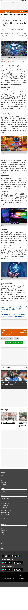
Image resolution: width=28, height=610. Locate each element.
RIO (17, 577)
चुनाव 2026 (6, 14)
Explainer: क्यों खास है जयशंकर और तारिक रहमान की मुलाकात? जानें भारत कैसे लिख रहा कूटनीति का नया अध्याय (14, 309)
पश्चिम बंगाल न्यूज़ (4, 529)
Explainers (8, 18)
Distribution (21, 577)
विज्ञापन (2, 478)
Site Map (3, 576)
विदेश (25, 14)
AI (1, 338)
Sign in (26, 0)
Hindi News (3, 18)
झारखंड (2, 547)
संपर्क (2, 474)
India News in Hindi (5, 497)
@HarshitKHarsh (15, 27)
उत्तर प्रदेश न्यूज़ (3, 526)
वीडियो (11, 14)
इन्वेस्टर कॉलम (3, 481)
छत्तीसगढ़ (2, 544)
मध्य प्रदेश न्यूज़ (3, 533)
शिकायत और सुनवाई (4, 480)
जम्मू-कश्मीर (3, 546)
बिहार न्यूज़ (2, 531)
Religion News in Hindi (5, 508)
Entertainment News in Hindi (6, 501)
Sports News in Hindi (5, 502)
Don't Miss (5, 368)
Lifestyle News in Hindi (5, 513)
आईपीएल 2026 (20, 14)
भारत (14, 14)
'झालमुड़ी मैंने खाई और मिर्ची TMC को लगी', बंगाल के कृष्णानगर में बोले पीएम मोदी (8, 415)
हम (1, 476)
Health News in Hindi (5, 511)
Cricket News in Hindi (5, 504)
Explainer (16, 338)
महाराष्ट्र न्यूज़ (3, 535)
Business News (4, 506)
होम (1, 14)
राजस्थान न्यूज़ (3, 537)
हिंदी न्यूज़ (8, 330)
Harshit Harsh (8, 27)
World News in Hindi (5, 499)
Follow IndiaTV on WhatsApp (14, 342)
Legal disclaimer (10, 576)
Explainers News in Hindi (6, 510)
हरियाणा (2, 542)
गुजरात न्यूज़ (3, 538)
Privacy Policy (17, 576)
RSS (14, 577)
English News (3, 483)
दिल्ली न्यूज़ (3, 528)
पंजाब (2, 540)
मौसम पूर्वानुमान (3, 490)
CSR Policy (24, 576)
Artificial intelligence (8, 338)
